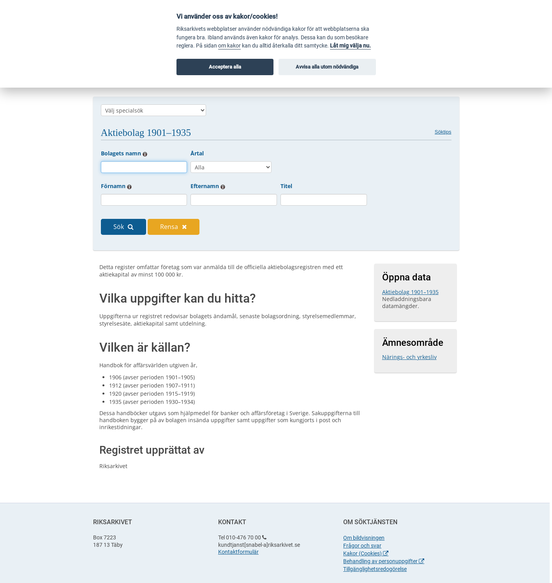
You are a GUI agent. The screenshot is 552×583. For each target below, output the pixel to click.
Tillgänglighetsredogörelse (375, 569)
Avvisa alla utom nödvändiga (327, 67)
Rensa (173, 226)
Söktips (443, 132)
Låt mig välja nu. (350, 45)
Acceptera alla (225, 67)
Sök (123, 226)
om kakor (229, 45)
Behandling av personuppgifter (383, 561)
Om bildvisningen (363, 538)
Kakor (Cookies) (365, 553)
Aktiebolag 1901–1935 (410, 292)
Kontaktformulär (238, 552)
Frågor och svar (362, 545)
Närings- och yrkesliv (409, 357)
